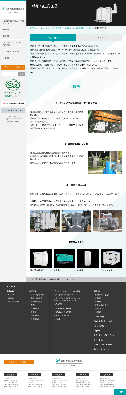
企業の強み (99, 308)
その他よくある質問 (62, 315)
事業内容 (6, 29)
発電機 (33, 312)
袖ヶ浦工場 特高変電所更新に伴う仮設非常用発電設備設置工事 (67, 299)
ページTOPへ (120, 392)
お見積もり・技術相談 (12, 67)
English (97, 331)
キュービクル (35, 308)
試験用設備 (35, 315)
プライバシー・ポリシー (103, 344)
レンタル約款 (99, 326)
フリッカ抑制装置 (37, 295)
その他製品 (35, 319)
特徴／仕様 (53, 37)
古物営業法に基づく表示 (103, 321)
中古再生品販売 (13, 302)
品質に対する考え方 (102, 295)
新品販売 (11, 298)
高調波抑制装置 (36, 298)
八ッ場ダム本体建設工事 (64, 295)
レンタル (11, 295)
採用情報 (98, 312)
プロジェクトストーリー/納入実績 (12, 44)
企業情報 (6, 58)
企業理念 (98, 298)
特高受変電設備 (36, 302)
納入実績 (58, 304)
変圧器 (33, 305)
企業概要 (98, 302)
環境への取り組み (101, 305)
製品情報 (6, 36)
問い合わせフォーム (101, 349)
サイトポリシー (100, 340)
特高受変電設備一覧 (83, 28)
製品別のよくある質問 (63, 312)
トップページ (12, 287)
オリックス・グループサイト (105, 335)
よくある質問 (99, 37)
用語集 (57, 319)
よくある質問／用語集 (11, 51)
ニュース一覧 (99, 317)
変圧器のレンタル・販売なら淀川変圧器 (45, 28)
